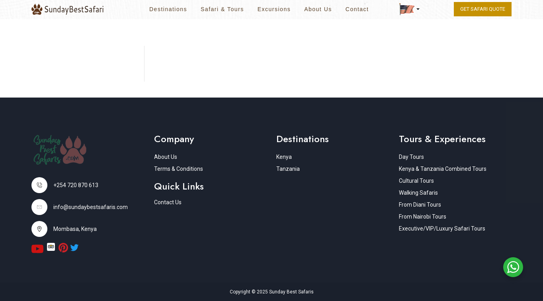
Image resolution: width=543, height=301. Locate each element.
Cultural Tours (416, 181)
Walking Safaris (418, 193)
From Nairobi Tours (422, 216)
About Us (318, 9)
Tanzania (288, 169)
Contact (357, 9)
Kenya (284, 157)
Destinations (168, 9)
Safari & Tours (222, 9)
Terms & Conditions (178, 169)
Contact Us (168, 202)
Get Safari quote (482, 9)
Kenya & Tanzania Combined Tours (442, 169)
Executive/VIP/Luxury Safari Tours (442, 228)
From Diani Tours (420, 204)
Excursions (274, 9)
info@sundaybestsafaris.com (90, 207)
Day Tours (411, 157)
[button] (409, 9)
